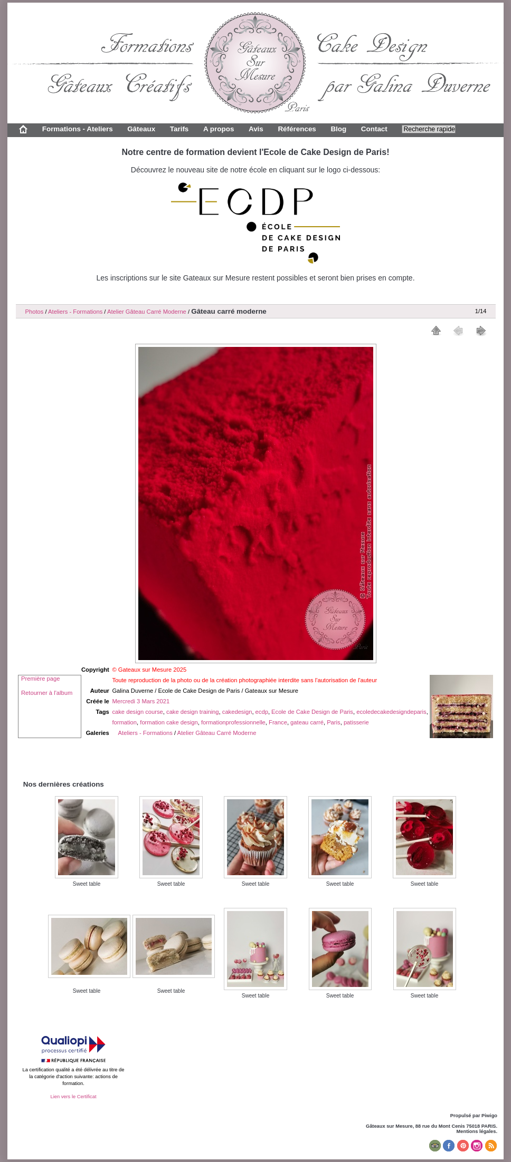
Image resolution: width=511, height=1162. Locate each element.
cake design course (137, 712)
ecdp (262, 712)
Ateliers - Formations (75, 311)
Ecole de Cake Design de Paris (312, 712)
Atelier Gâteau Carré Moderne (146, 311)
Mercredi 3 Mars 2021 (140, 701)
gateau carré (307, 722)
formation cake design (168, 722)
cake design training (192, 712)
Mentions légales (476, 1131)
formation (124, 722)
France (278, 722)
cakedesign (237, 712)
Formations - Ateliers (77, 129)
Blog (338, 129)
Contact (374, 129)
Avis (256, 129)
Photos (34, 311)
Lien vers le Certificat (73, 1096)
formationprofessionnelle (233, 722)
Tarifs (179, 129)
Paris (333, 722)
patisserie (356, 722)
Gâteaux (141, 129)
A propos (218, 129)
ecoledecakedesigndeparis (391, 712)
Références (297, 129)
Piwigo (489, 1115)
